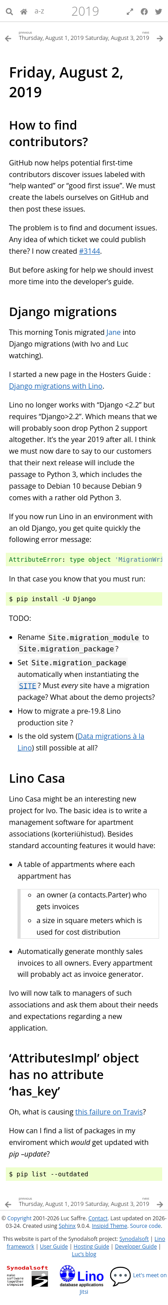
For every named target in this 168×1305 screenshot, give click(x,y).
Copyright (19, 1218)
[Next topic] (124, 35)
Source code (145, 1226)
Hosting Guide (91, 1246)
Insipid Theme (109, 1226)
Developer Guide (136, 1246)
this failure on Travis (109, 1112)
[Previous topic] (44, 35)
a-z (39, 11)
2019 (85, 11)
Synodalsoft (134, 1239)
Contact (98, 1218)
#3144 (89, 251)
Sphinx (67, 1226)
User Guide (54, 1246)
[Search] (9, 10)
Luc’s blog (84, 1254)
